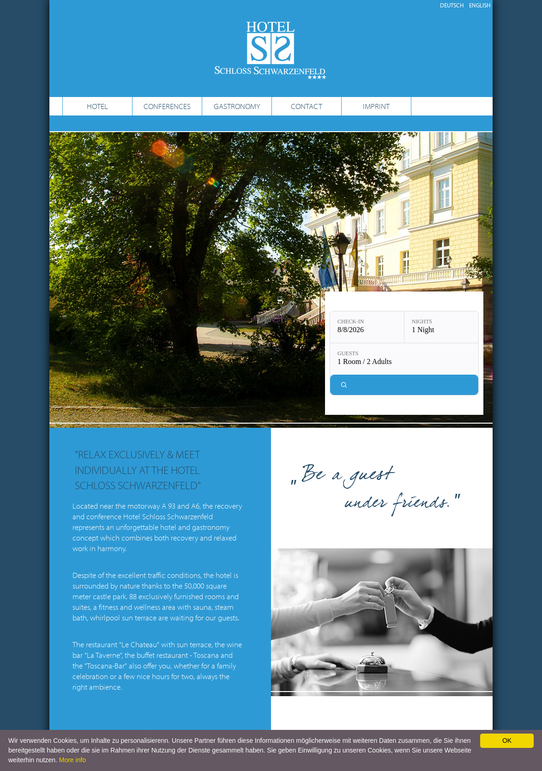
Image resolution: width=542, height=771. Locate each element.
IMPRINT (376, 106)
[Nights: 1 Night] (441, 327)
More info (72, 760)
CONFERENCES (167, 106)
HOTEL (97, 106)
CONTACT (306, 106)
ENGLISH (479, 5)
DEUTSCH (452, 5)
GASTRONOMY (237, 106)
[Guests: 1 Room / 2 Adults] (404, 359)
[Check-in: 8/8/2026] (367, 327)
